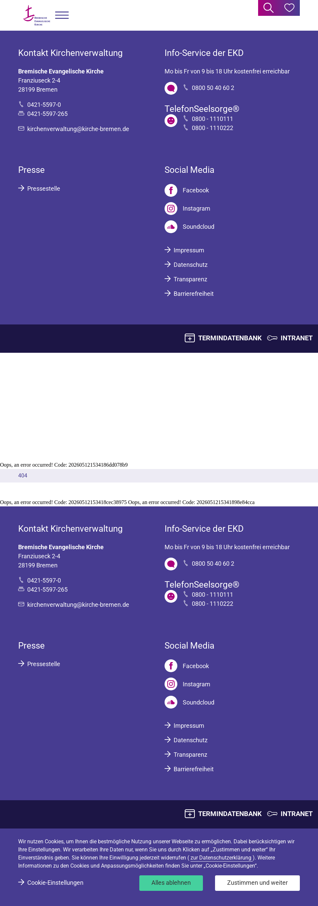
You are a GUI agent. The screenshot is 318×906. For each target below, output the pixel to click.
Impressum (189, 250)
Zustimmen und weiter (257, 882)
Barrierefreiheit (194, 293)
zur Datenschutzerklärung (221, 857)
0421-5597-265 (47, 113)
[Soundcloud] (189, 226)
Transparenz (190, 279)
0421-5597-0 (44, 104)
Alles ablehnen (171, 882)
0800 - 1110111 (212, 118)
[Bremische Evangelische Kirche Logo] (36, 15)
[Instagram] (187, 208)
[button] (62, 15)
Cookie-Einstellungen (55, 882)
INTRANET (297, 338)
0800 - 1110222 (212, 127)
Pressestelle (43, 188)
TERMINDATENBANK (230, 338)
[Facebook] (187, 190)
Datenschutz (191, 264)
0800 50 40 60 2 (213, 87)
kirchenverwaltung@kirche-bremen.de (78, 128)
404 (22, 475)
